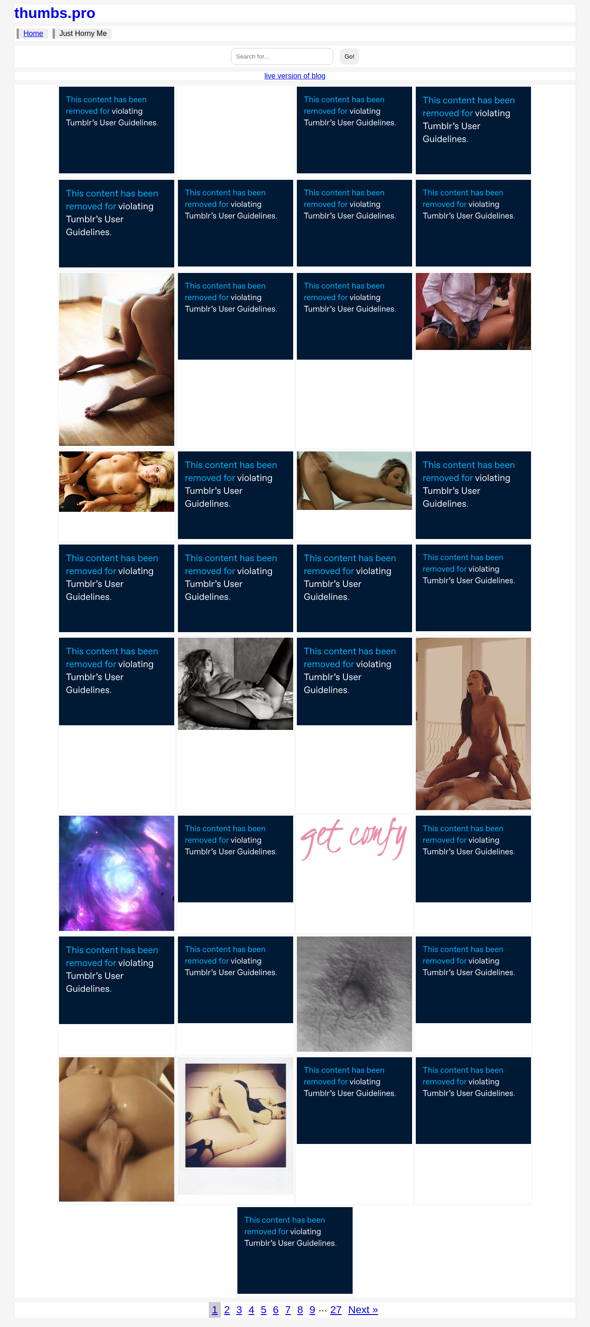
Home (33, 33)
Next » (363, 1309)
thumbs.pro (54, 13)
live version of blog (295, 76)
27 (336, 1309)
